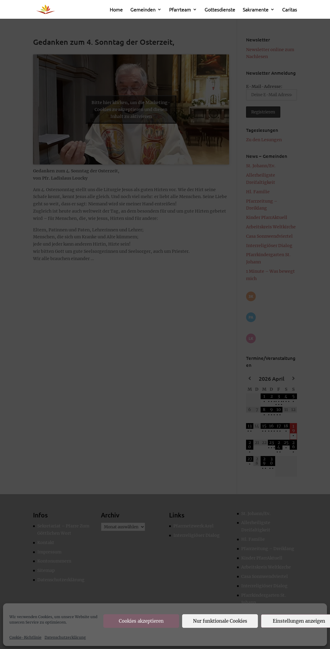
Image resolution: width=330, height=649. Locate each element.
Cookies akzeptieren (141, 621)
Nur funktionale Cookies (220, 621)
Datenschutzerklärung (65, 637)
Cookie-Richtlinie (25, 637)
